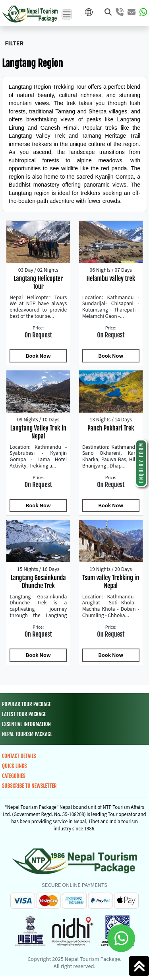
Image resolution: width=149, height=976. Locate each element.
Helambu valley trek (110, 278)
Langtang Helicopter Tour (38, 282)
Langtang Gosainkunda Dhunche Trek (38, 582)
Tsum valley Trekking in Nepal (110, 582)
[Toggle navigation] (67, 14)
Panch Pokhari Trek (110, 428)
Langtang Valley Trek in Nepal (38, 432)
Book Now (38, 356)
